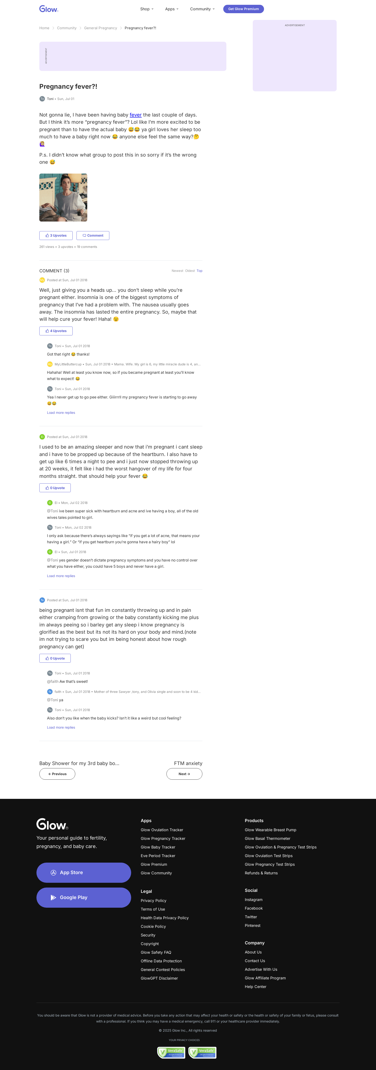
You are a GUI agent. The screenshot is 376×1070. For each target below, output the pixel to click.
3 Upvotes (56, 235)
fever (136, 115)
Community (66, 28)
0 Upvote (55, 488)
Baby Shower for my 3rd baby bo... (79, 763)
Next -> (184, 774)
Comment (92, 235)
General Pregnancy (100, 28)
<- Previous (57, 774)
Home (44, 28)
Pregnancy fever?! (140, 28)
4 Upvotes (56, 331)
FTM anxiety (188, 763)
